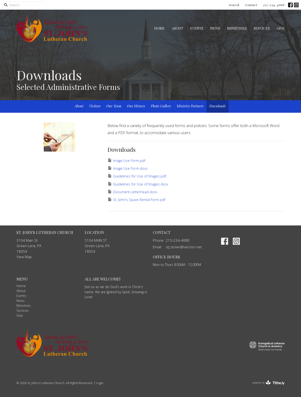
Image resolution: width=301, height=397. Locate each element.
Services (262, 28)
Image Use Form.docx (127, 168)
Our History (136, 106)
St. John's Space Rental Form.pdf (136, 199)
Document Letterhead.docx (132, 191)
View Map (24, 256)
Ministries (237, 28)
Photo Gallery (161, 106)
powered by (268, 382)
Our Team (113, 106)
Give (281, 28)
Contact (251, 5)
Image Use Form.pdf (126, 160)
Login (99, 383)
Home (159, 28)
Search (234, 5)
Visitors (95, 106)
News (215, 28)
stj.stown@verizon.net (184, 247)
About (177, 28)
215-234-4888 (274, 5)
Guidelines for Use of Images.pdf (136, 175)
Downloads (217, 106)
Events (196, 28)
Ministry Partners (190, 106)
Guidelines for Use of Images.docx (137, 183)
